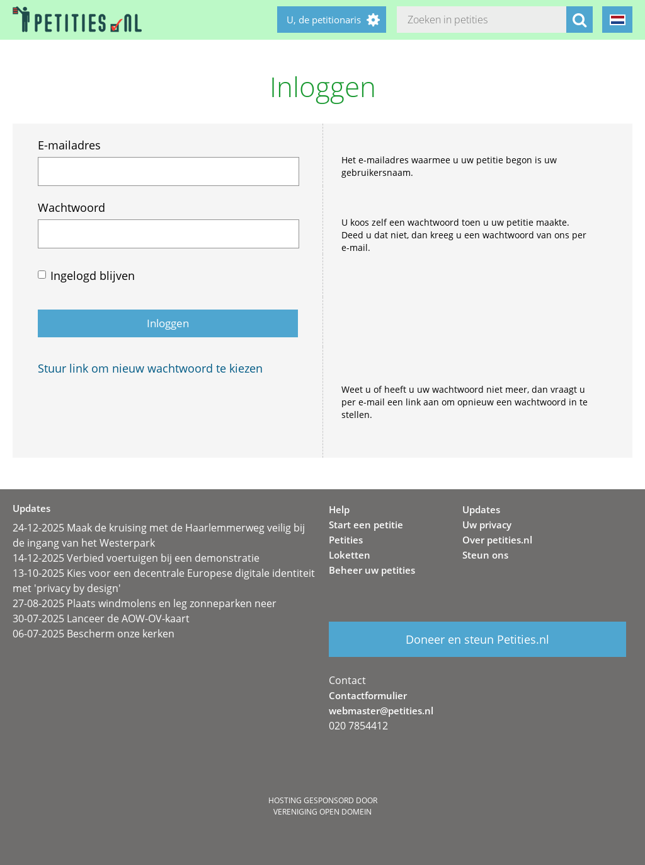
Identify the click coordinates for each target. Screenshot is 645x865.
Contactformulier (368, 695)
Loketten (349, 555)
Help (339, 509)
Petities (346, 539)
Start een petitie (366, 524)
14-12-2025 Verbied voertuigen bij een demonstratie (136, 558)
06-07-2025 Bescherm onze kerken (93, 634)
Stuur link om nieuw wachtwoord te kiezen (150, 368)
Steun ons (485, 555)
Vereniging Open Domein (322, 811)
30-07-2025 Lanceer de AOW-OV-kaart (101, 618)
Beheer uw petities (372, 570)
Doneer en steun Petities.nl (477, 639)
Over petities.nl (497, 539)
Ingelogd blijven (92, 275)
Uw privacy (486, 524)
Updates (481, 509)
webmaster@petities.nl (381, 710)
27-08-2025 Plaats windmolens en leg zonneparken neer (145, 603)
